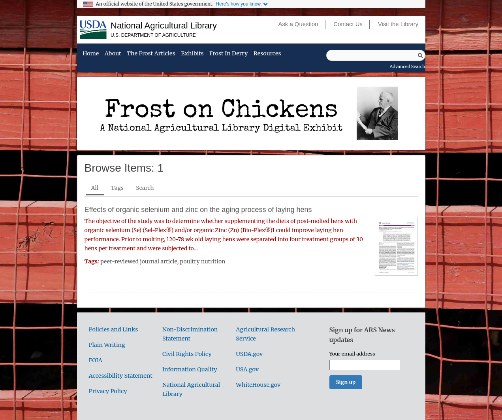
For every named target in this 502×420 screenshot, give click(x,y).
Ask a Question (298, 24)
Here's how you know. (238, 4)
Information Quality (189, 369)
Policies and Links (113, 329)
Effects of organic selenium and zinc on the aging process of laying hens (198, 210)
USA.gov (247, 369)
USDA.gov (249, 354)
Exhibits (192, 53)
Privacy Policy (108, 391)
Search (145, 187)
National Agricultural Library (164, 25)
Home (91, 53)
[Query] (375, 55)
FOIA (95, 360)
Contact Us (348, 24)
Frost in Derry (228, 53)
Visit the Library (398, 24)
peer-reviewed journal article (138, 261)
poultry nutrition (203, 261)
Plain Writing (107, 344)
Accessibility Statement (120, 375)
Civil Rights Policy (187, 354)
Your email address (352, 353)
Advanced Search (407, 66)
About (113, 53)
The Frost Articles (151, 53)
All (95, 187)
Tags (117, 187)
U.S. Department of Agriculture (153, 35)
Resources (267, 53)
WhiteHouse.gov (258, 384)
